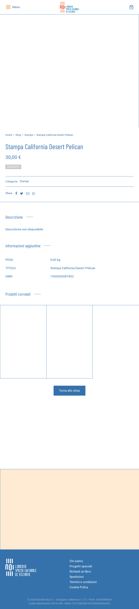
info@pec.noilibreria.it (68, 599)
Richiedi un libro (80, 571)
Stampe (28, 134)
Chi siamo (76, 561)
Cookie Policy (79, 587)
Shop (18, 134)
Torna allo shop (69, 390)
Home (8, 134)
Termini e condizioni (83, 582)
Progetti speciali (81, 566)
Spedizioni (77, 577)
